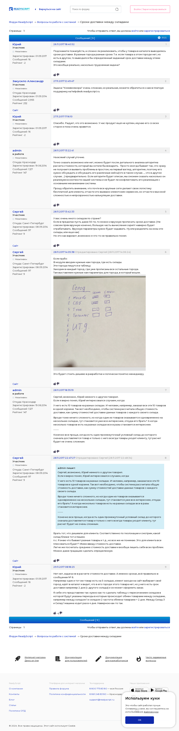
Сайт (15, 110)
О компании (16, 688)
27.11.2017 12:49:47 (63, 81)
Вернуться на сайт (50, 9)
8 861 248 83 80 (98, 694)
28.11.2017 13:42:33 (63, 211)
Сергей (18, 211)
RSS (164, 37)
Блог (12, 699)
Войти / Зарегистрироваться (150, 9)
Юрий (17, 44)
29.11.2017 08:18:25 (64, 566)
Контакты (14, 694)
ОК (139, 720)
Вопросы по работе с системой (56, 22)
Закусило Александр (28, 81)
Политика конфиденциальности (67, 694)
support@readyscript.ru (102, 699)
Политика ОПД (17, 710)
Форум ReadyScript (21, 22)
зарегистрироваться (157, 30)
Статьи (12, 705)
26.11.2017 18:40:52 (64, 44)
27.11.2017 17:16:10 (62, 116)
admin (17, 150)
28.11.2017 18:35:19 (63, 390)
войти (135, 30)
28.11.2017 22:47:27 (64, 457)
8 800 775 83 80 (98, 688)
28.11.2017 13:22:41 (63, 150)
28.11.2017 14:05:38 (63, 252)
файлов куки (151, 711)
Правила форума (59, 688)
